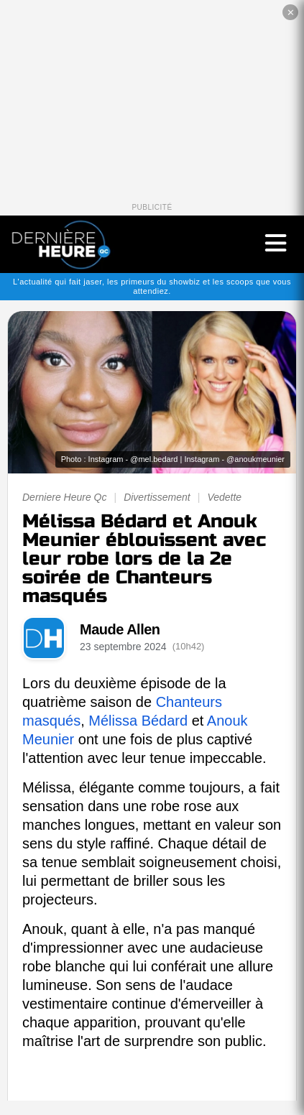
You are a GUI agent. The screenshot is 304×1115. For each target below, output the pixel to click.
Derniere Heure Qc (64, 497)
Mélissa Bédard (138, 720)
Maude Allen (120, 629)
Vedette (224, 497)
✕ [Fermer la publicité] (291, 12)
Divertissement (157, 497)
